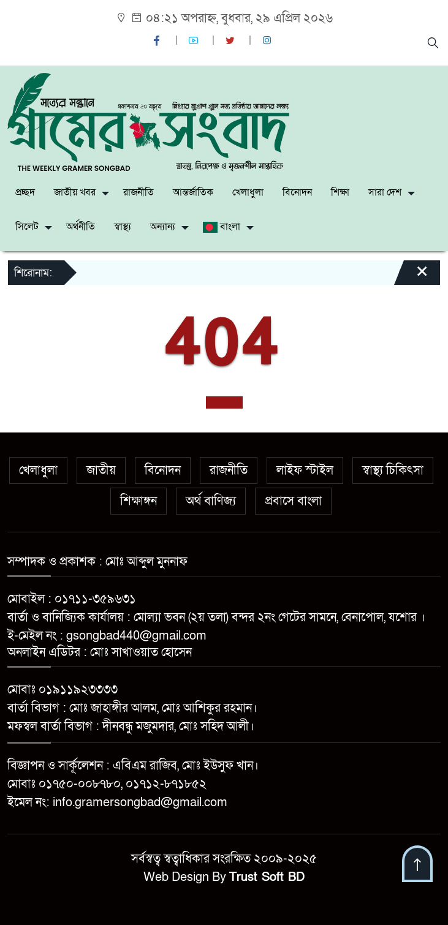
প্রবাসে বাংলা (293, 501)
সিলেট (27, 226)
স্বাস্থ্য (122, 226)
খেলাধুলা (248, 192)
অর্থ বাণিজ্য (211, 501)
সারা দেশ (384, 192)
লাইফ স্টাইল (304, 470)
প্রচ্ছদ (25, 192)
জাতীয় (101, 470)
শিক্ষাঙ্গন (138, 501)
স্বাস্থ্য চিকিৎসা (392, 470)
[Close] (411, 277)
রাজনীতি (138, 192)
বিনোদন (297, 192)
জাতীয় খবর (75, 192)
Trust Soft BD (267, 877)
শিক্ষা (340, 192)
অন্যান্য (162, 226)
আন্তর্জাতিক (193, 192)
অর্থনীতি (80, 226)
